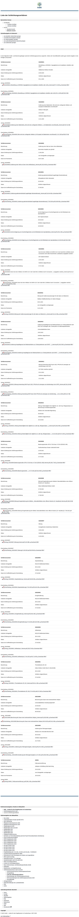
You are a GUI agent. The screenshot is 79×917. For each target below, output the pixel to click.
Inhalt (5, 903)
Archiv (5, 885)
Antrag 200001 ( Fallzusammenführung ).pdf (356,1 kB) (17, 781)
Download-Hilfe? (65, 85)
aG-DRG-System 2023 (9, 850)
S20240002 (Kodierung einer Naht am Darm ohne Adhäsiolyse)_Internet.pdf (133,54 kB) (25, 164)
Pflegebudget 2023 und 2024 (11, 827)
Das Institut (6, 818)
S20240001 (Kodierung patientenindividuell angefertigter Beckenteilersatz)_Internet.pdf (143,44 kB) (27, 193)
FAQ (5, 884)
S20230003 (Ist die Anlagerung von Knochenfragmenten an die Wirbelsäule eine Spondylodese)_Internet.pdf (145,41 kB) (32, 232)
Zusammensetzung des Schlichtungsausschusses (19, 871)
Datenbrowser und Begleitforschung (12, 868)
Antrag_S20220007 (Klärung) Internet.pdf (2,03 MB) (16, 542)
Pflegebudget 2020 (8, 832)
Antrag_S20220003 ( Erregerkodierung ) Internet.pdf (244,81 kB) (19, 613)
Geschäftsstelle (10, 879)
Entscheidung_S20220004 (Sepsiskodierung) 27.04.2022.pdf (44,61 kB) (21, 587)
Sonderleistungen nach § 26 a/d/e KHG (13, 860)
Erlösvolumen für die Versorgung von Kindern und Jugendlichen (19, 855)
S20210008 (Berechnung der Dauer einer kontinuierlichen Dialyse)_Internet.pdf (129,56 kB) (25, 717)
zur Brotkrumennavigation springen (12, 37)
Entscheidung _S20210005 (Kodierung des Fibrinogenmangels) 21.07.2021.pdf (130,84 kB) (25, 754)
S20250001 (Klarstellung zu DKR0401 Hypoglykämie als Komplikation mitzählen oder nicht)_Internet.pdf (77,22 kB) (31, 85)
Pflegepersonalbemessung (10, 834)
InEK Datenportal (8, 821)
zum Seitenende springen (10, 42)
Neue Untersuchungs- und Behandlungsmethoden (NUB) (17, 864)
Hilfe (5, 905)
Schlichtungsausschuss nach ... (11, 811)
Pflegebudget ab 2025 (9, 826)
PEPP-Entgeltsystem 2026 (10, 839)
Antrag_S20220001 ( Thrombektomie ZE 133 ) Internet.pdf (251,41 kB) (20, 683)
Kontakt (5, 894)
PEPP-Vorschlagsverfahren (10, 861)
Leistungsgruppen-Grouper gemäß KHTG (14, 819)
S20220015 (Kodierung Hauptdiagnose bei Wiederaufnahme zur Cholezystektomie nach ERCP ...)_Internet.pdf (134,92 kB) (33, 344)
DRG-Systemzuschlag (9, 856)
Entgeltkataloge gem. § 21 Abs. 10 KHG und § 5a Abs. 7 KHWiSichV (20, 852)
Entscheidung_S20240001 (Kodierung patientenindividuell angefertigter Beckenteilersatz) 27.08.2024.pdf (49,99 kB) (31, 201)
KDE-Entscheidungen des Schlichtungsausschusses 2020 (21, 877)
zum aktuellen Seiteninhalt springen (12, 36)
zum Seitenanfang (6, 916)
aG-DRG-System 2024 (9, 848)
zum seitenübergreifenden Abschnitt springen (14, 41)
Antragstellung (10, 873)
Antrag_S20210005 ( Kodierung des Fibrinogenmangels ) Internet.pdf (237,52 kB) (23, 746)
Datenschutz (7, 902)
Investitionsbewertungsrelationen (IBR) (13, 853)
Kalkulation (6, 866)
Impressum (6, 900)
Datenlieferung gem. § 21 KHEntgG (12, 858)
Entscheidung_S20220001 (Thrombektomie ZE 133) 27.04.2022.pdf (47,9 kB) (22, 691)
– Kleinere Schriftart (11, 26)
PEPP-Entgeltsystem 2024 (10, 842)
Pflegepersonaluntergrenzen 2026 (12, 822)
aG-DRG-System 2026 (9, 845)
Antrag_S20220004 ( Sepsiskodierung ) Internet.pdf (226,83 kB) (19, 579)
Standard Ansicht (11, 29)
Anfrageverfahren (8, 881)
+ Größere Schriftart (11, 24)
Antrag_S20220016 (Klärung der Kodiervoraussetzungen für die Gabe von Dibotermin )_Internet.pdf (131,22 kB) (30, 314)
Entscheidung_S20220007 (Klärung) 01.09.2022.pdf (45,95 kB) (19, 550)
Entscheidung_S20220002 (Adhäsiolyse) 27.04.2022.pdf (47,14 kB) (20, 656)
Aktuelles (6, 895)
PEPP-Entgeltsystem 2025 (10, 840)
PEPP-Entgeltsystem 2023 (10, 843)
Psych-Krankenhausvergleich (11, 837)
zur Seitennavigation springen (11, 39)
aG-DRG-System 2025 (9, 847)
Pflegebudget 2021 (8, 831)
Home (5, 892)
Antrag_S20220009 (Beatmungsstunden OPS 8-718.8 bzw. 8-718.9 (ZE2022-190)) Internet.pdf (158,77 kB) (29, 462)
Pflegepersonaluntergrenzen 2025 (12, 824)
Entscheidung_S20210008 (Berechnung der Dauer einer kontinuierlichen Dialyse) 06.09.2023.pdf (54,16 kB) (28, 721)
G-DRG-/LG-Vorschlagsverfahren (12, 863)
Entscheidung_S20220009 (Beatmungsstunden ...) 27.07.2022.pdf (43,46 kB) (22, 470)
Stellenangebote (7, 897)
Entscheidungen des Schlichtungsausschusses (18, 876)
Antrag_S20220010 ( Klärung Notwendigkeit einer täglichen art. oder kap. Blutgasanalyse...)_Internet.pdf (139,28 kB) (31, 425)
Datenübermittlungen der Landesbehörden (14, 882)
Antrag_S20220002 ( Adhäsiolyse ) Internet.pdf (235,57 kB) (18, 648)
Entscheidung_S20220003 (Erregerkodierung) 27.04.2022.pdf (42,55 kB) (21, 621)
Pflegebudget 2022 (8, 829)
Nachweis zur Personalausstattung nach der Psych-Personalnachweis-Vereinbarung (24, 835)
